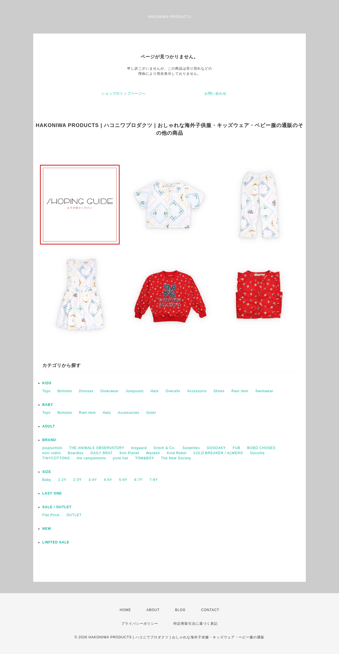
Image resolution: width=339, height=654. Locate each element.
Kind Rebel (177, 453)
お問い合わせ (215, 93)
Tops (46, 391)
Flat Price (51, 515)
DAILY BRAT (102, 453)
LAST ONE (52, 493)
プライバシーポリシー (139, 624)
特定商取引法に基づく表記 (195, 624)
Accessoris (197, 391)
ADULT (48, 426)
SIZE (46, 472)
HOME (125, 610)
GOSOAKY (216, 448)
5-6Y (123, 480)
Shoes (219, 391)
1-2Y (62, 480)
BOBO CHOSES (261, 448)
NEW (46, 529)
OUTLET (73, 515)
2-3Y (77, 480)
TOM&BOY (144, 458)
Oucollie (257, 453)
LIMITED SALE (55, 542)
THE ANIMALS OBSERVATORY (97, 448)
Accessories (128, 413)
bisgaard (139, 448)
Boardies (75, 453)
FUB (236, 448)
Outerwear (109, 391)
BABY (47, 405)
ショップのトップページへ (123, 93)
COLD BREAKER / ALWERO (218, 453)
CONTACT (210, 610)
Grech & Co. (164, 448)
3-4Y (93, 480)
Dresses (86, 391)
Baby (46, 480)
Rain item (239, 391)
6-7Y (138, 480)
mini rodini (51, 453)
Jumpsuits (135, 391)
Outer (151, 413)
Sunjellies (191, 448)
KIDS (47, 383)
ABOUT (153, 610)
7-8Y (154, 480)
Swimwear (264, 391)
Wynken (153, 453)
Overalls (173, 391)
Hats (154, 391)
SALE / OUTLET (57, 507)
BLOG (180, 610)
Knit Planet (129, 453)
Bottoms (65, 391)
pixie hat (120, 458)
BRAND (49, 440)
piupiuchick (52, 448)
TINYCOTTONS (56, 458)
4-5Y (108, 480)
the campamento (91, 458)
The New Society (176, 458)
